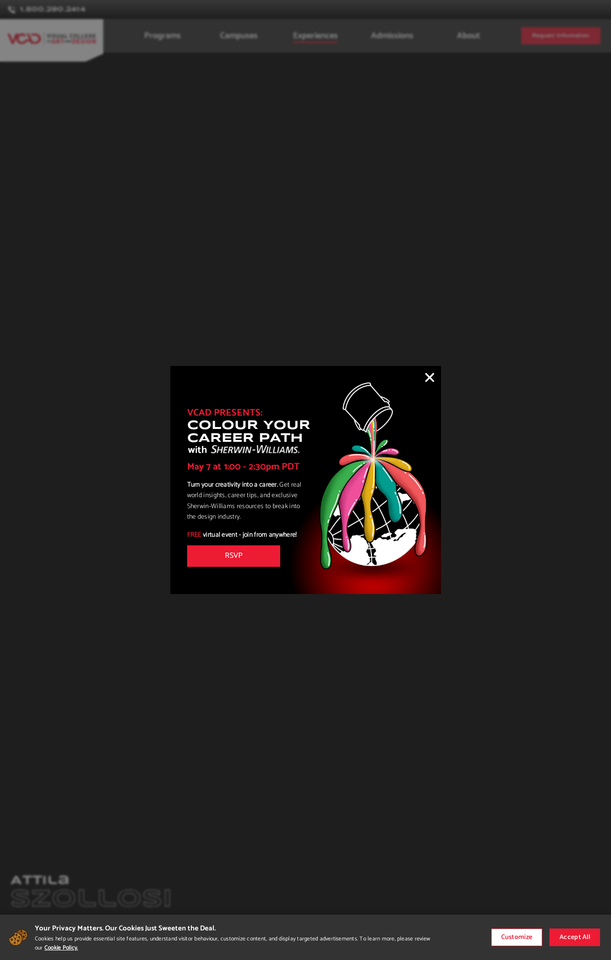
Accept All (574, 937)
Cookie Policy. (61, 947)
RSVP (233, 555)
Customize (517, 937)
